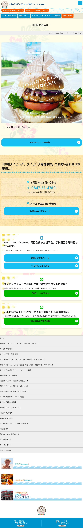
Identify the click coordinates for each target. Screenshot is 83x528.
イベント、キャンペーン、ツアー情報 (46, 16)
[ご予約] (62, 523)
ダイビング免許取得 (9, 16)
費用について (24, 16)
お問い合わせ (68, 16)
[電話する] (21, 523)
